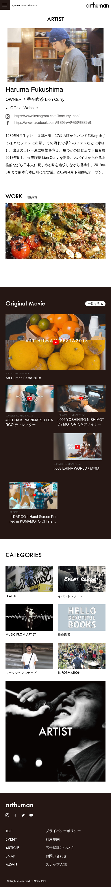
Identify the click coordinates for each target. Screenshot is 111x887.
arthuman (97, 5)
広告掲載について (60, 848)
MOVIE (11, 864)
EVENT (11, 839)
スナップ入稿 (56, 864)
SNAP (10, 856)
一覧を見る (95, 303)
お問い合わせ (56, 856)
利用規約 (53, 839)
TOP (9, 831)
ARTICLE (12, 847)
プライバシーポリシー (63, 831)
